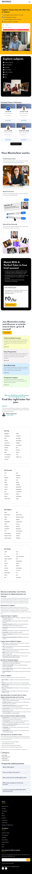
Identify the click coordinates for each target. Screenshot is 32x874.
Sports (5, 74)
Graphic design (7, 538)
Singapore (18, 475)
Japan (5, 480)
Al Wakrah (18, 436)
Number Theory (8, 535)
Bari (17, 447)
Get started (7, 332)
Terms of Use (4, 820)
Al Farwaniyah (7, 454)
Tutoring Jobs (4, 811)
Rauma (17, 452)
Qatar (5, 482)
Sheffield (18, 443)
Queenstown (19, 440)
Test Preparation (7, 64)
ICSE (17, 551)
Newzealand (18, 496)
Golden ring (18, 457)
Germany (18, 477)
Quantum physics (20, 517)
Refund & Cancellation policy (7, 825)
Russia (5, 496)
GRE (17, 512)
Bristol (17, 433)
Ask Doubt (4, 818)
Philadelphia (7, 445)
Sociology (18, 533)
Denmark (6, 494)
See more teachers (16, 143)
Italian (5, 517)
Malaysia (6, 477)
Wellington (6, 433)
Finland (17, 494)
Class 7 (6, 575)
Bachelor (6, 568)
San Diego (18, 438)
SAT (5, 577)
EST (17, 572)
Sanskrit (18, 526)
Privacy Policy (4, 822)
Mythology (18, 528)
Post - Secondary (20, 556)
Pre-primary (7, 556)
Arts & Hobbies (7, 69)
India (17, 473)
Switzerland (18, 487)
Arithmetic (6, 526)
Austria (5, 487)
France (5, 489)
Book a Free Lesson (10, 304)
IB (4, 554)
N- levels (18, 570)
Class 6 (17, 565)
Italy (5, 491)
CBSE (5, 551)
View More (9, 120)
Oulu (17, 454)
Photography (7, 521)
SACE (5, 565)
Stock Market (19, 531)
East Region (6, 436)
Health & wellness (7, 72)
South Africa (7, 498)
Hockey (17, 524)
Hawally (6, 440)
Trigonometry (19, 521)
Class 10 (6, 563)
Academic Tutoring (8, 62)
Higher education (8, 558)
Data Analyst (19, 514)
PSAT (5, 519)
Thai (5, 531)
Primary (6, 570)
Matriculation (7, 572)
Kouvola (18, 450)
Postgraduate (19, 561)
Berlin (5, 452)
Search (16, 29)
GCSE (5, 524)
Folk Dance (6, 528)
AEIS (5, 561)
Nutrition (18, 535)
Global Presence (5, 806)
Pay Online (4, 808)
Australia (18, 484)
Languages (6, 67)
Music (5, 77)
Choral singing (7, 533)
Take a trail (6, 346)
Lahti (5, 438)
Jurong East (18, 445)
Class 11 (17, 563)
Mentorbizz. (7, 866)
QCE (17, 558)
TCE (17, 554)
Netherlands (18, 489)
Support (3, 815)
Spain (17, 498)
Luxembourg (19, 491)
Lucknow (6, 459)
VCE (17, 575)
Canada (6, 484)
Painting (17, 519)
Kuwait (17, 482)
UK (5, 475)
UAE (17, 480)
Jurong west (7, 457)
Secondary (18, 577)
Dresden (6, 447)
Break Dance (7, 514)
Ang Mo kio (6, 443)
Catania (6, 450)
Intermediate (18, 568)
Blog (3, 813)
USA (5, 473)
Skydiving (18, 538)
